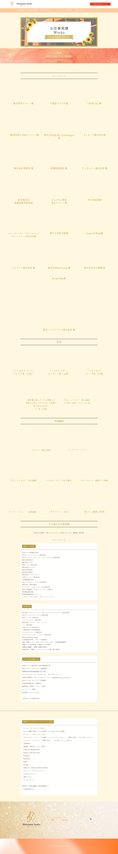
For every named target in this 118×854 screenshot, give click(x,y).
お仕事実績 (32, 10)
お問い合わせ (80, 10)
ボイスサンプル (46, 10)
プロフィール (94, 10)
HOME (21, 10)
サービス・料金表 (64, 10)
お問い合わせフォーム (100, 4)
